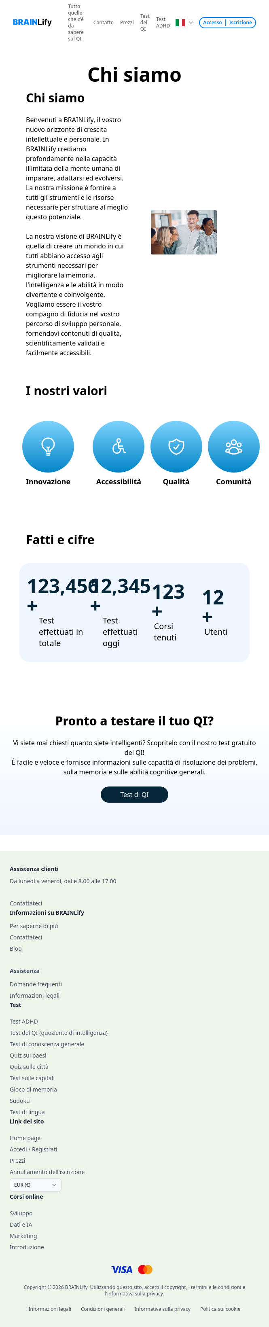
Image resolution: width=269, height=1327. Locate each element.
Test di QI (134, 794)
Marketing (23, 1236)
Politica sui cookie (220, 1309)
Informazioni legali (49, 1309)
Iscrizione (240, 22)
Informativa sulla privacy (162, 1309)
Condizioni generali (103, 1309)
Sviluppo (21, 1213)
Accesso (212, 22)
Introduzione (27, 1247)
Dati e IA (21, 1224)
